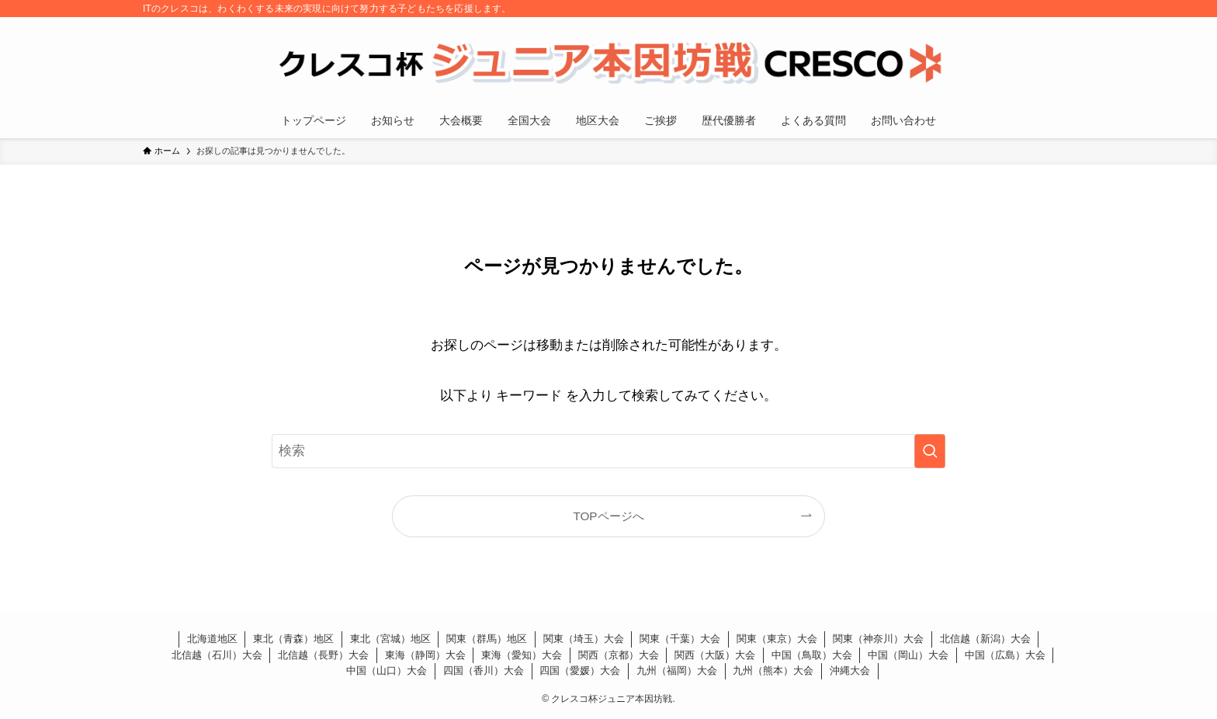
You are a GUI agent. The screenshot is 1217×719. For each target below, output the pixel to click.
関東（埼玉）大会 (583, 638)
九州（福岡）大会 (676, 670)
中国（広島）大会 (1005, 655)
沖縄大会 (850, 670)
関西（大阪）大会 (714, 655)
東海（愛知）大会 (521, 655)
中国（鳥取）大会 (811, 655)
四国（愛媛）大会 (579, 670)
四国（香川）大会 (483, 670)
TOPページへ (608, 516)
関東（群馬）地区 (486, 638)
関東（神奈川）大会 (878, 638)
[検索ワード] (608, 451)
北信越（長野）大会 (323, 655)
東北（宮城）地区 (390, 638)
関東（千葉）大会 (680, 638)
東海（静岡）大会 (425, 655)
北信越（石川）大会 (217, 655)
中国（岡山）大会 (908, 655)
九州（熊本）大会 (773, 670)
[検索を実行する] (929, 451)
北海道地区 (212, 638)
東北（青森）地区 (293, 638)
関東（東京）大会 (777, 638)
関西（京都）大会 (618, 655)
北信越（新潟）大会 (985, 638)
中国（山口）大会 (386, 670)
